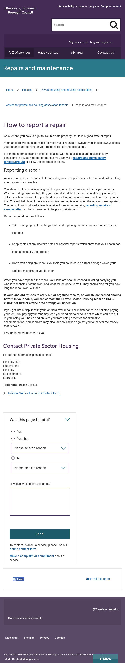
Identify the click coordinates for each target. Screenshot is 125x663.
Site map (29, 637)
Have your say (48, 52)
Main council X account (23, 606)
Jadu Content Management (21, 659)
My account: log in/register (91, 42)
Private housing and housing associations (66, 89)
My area (77, 52)
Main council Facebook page (11, 606)
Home (10, 89)
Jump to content (111, 6)
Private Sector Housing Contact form (33, 393)
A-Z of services (19, 52)
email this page (100, 578)
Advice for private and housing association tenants (37, 105)
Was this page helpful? (30, 419)
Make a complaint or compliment (32, 556)
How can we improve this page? (30, 483)
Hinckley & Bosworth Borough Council (20, 11)
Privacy (44, 637)
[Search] (114, 24)
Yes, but (19, 438)
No (16, 458)
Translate (101, 609)
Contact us (105, 52)
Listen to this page (87, 6)
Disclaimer (11, 637)
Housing (27, 89)
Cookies (60, 637)
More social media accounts (25, 618)
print (115, 609)
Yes (16, 431)
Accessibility (66, 6)
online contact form (23, 549)
